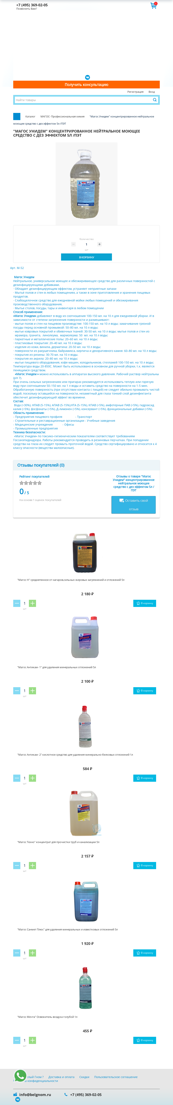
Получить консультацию (86, 84)
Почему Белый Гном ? (28, 1077)
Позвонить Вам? (26, 8)
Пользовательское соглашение (116, 1077)
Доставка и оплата (61, 1077)
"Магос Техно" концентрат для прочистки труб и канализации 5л (58, 842)
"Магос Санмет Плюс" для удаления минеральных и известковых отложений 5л (67, 929)
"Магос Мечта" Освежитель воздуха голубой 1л (47, 1017)
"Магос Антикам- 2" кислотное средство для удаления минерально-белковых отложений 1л (75, 754)
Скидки (84, 1077)
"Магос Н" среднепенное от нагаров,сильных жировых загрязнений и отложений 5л (70, 580)
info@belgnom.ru (35, 1094)
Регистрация (135, 92)
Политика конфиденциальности (35, 1081)
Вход (152, 92)
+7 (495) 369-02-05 (32, 4)
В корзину (86, 257)
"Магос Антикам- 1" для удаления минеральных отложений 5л (56, 667)
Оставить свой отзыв (133, 504)
